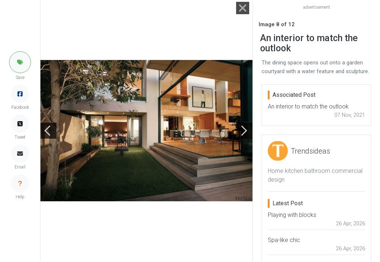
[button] (20, 62)
